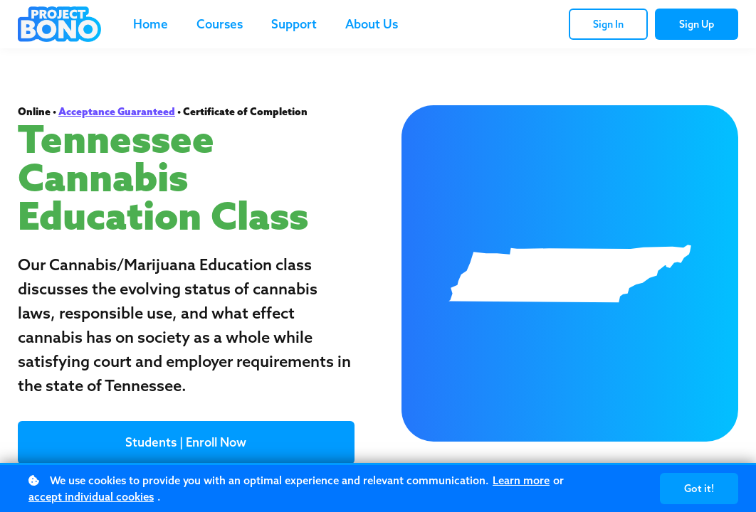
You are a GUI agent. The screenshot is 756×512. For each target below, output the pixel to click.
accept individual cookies (91, 496)
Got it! (699, 488)
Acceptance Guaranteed (116, 111)
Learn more (521, 480)
